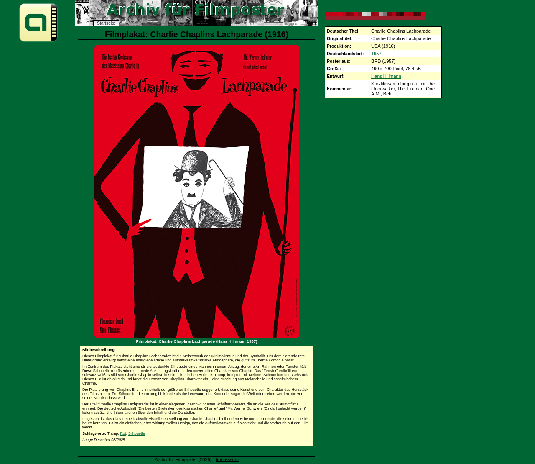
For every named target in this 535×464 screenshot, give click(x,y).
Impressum (227, 459)
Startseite (106, 23)
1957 (376, 53)
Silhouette (136, 433)
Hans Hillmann (386, 76)
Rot (123, 433)
